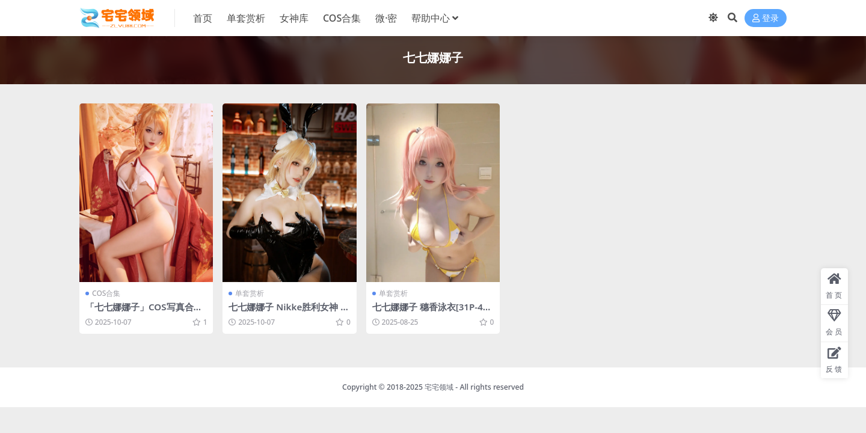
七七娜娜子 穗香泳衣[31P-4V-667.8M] (432, 312)
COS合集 (106, 293)
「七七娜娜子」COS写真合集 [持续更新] (144, 312)
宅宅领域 (439, 387)
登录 (765, 18)
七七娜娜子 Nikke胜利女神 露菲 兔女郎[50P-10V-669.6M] (289, 312)
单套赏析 (249, 293)
